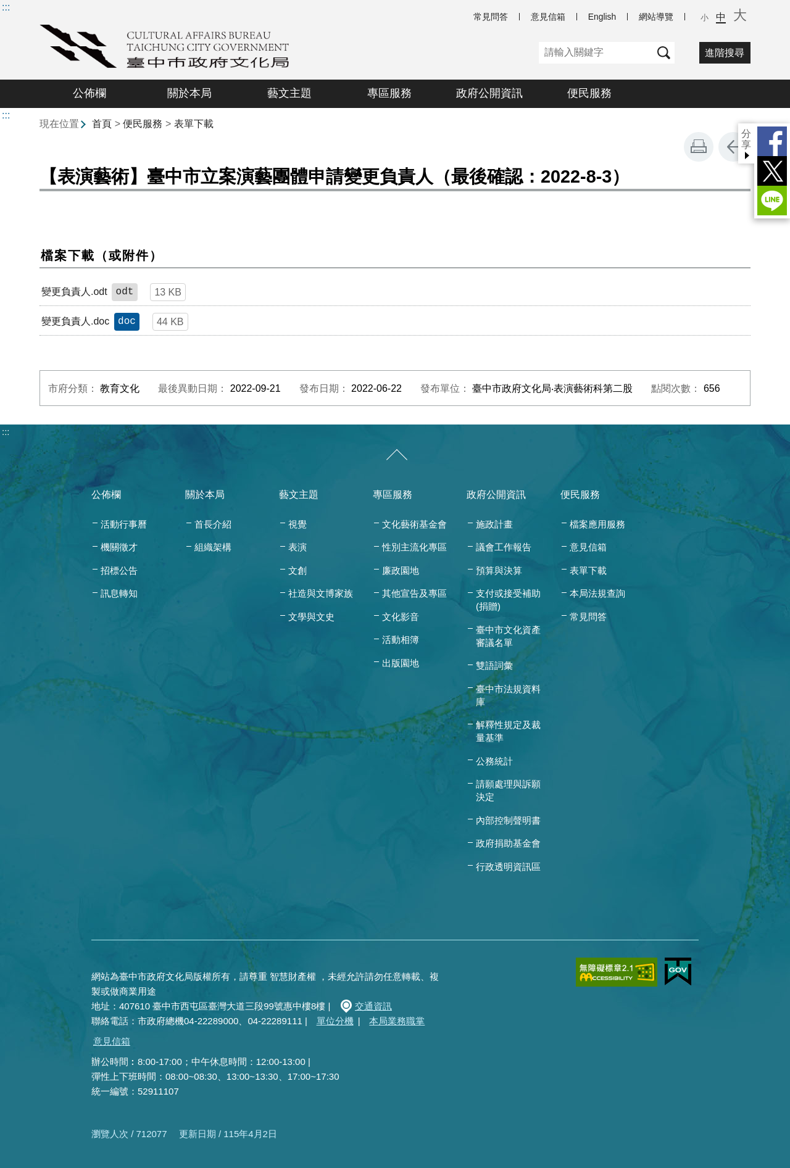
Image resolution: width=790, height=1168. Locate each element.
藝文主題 (289, 93)
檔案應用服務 (597, 524)
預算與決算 (499, 570)
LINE (772, 200)
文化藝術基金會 (414, 524)
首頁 (102, 123)
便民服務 (589, 93)
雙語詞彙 (494, 665)
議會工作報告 (503, 547)
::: (6, 7)
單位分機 (335, 1021)
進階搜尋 (724, 53)
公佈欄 (89, 93)
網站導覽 (656, 17)
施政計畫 (494, 524)
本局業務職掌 (397, 1021)
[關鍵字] (596, 53)
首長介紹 (212, 524)
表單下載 (194, 123)
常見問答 (490, 17)
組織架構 (212, 547)
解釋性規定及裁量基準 (508, 731)
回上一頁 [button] (733, 147)
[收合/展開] (397, 455)
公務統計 (494, 761)
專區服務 (389, 93)
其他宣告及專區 (414, 593)
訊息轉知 (119, 593)
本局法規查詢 (597, 593)
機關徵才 (119, 547)
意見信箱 (548, 17)
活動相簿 (400, 639)
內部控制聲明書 (508, 820)
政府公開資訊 (489, 93)
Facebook (772, 141)
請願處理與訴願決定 (508, 790)
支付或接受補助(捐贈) (508, 599)
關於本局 (189, 93)
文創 (297, 570)
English (602, 17)
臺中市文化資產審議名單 (508, 636)
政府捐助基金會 (508, 843)
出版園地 (400, 663)
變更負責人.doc (75, 321)
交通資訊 (373, 1006)
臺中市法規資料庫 (508, 695)
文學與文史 (311, 616)
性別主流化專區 (414, 547)
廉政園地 (400, 570)
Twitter (772, 171)
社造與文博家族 (320, 593)
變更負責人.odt (74, 291)
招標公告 (119, 570)
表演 (297, 547)
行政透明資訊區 (508, 866)
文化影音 (400, 616)
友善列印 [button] (698, 147)
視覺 (297, 524)
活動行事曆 (124, 524)
